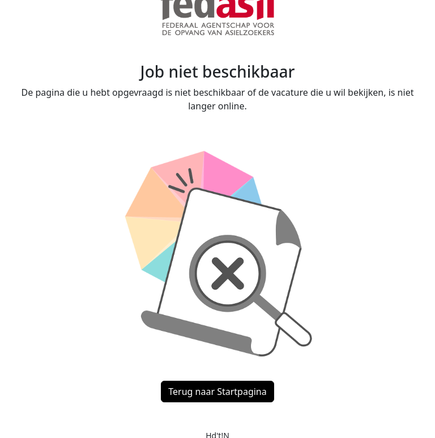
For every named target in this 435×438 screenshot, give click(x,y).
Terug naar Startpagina (217, 391)
